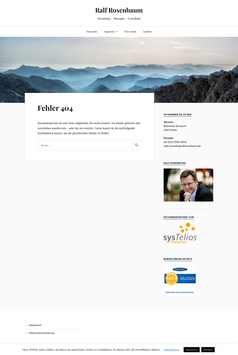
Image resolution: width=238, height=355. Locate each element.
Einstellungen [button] (171, 349)
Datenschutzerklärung (41, 332)
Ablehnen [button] (208, 349)
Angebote (109, 31)
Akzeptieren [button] (192, 349)
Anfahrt (147, 31)
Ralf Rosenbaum (119, 10)
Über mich (130, 31)
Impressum (35, 324)
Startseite (92, 31)
